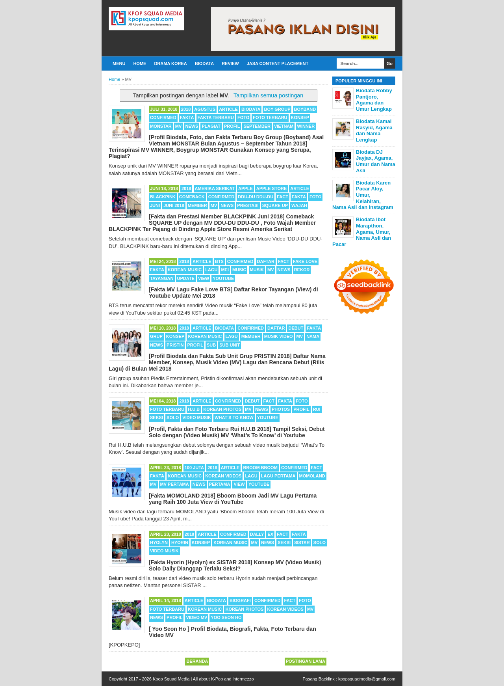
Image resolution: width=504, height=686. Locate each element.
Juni (155, 205)
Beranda (197, 661)
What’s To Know (234, 417)
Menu (119, 63)
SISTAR (302, 542)
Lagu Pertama (278, 475)
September (256, 126)
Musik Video (278, 336)
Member (197, 205)
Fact (282, 196)
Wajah (299, 205)
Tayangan (162, 278)
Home (139, 63)
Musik (257, 269)
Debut (295, 328)
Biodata (204, 63)
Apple (245, 188)
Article (228, 109)
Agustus (204, 109)
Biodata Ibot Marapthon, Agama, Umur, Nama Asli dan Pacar (361, 231)
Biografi (240, 600)
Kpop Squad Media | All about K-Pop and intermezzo (203, 679)
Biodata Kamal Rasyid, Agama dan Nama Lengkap (374, 130)
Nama (312, 336)
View (203, 278)
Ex (270, 534)
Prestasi (247, 205)
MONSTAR (161, 126)
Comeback (192, 196)
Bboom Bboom (260, 467)
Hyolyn (159, 542)
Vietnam (284, 126)
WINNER (306, 126)
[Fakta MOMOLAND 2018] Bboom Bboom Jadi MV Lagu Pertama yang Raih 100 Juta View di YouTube (233, 498)
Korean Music (185, 269)
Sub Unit (229, 345)
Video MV (196, 617)
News (191, 126)
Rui (317, 409)
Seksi (156, 417)
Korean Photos (222, 409)
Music (239, 269)
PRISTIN (175, 345)
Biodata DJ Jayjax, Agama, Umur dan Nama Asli (375, 161)
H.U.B (194, 409)
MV (178, 126)
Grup (156, 336)
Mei (225, 269)
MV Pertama (174, 484)
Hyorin (179, 542)
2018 (186, 109)
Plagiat (211, 126)
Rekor (302, 269)
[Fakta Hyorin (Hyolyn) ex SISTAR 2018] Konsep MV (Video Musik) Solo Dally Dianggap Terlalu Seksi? (235, 565)
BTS (219, 261)
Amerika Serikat (215, 188)
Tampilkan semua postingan (268, 95)
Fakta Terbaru (216, 117)
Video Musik (196, 417)
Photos (281, 409)
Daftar (265, 261)
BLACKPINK (163, 196)
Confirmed (163, 117)
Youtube (223, 278)
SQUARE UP (275, 205)
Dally (257, 534)
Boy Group (277, 109)
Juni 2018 (173, 205)
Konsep (300, 117)
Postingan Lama (305, 661)
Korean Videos (223, 475)
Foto (243, 117)
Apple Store (271, 188)
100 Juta (194, 467)
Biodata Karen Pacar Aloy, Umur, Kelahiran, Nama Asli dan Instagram (362, 195)
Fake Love (305, 261)
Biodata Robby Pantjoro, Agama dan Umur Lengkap (374, 100)
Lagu (211, 269)
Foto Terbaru (270, 117)
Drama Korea (170, 63)
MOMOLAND (312, 475)
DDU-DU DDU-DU (255, 196)
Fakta (187, 117)
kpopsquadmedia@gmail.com (366, 679)
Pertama (219, 484)
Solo (173, 417)
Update (186, 278)
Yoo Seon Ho (226, 617)
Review (230, 63)
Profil (232, 126)
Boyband (305, 109)
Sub (211, 345)
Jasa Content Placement (278, 63)
